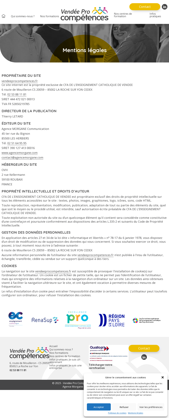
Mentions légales (135, 413)
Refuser (124, 407)
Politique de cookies (117, 413)
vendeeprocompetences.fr (20, 81)
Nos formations (49, 16)
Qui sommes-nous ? (23, 16)
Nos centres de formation (123, 15)
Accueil (53, 346)
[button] (162, 377)
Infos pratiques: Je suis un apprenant (64, 360)
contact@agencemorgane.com (22, 157)
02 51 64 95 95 (16, 143)
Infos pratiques (155, 15)
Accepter (99, 407)
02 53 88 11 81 (16, 94)
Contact (145, 6)
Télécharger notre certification (100, 366)
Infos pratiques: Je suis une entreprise (65, 366)
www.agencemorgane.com (20, 153)
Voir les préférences (150, 407)
